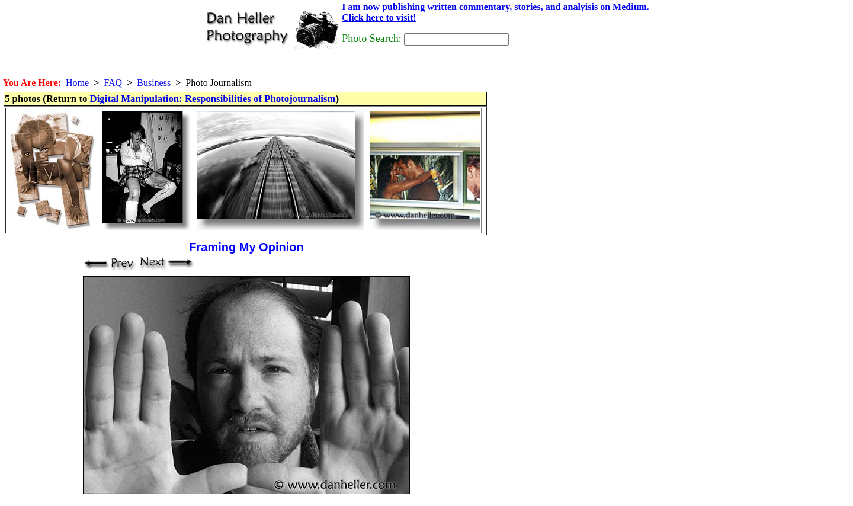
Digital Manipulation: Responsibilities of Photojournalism (213, 98)
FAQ (113, 83)
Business (154, 83)
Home (77, 83)
